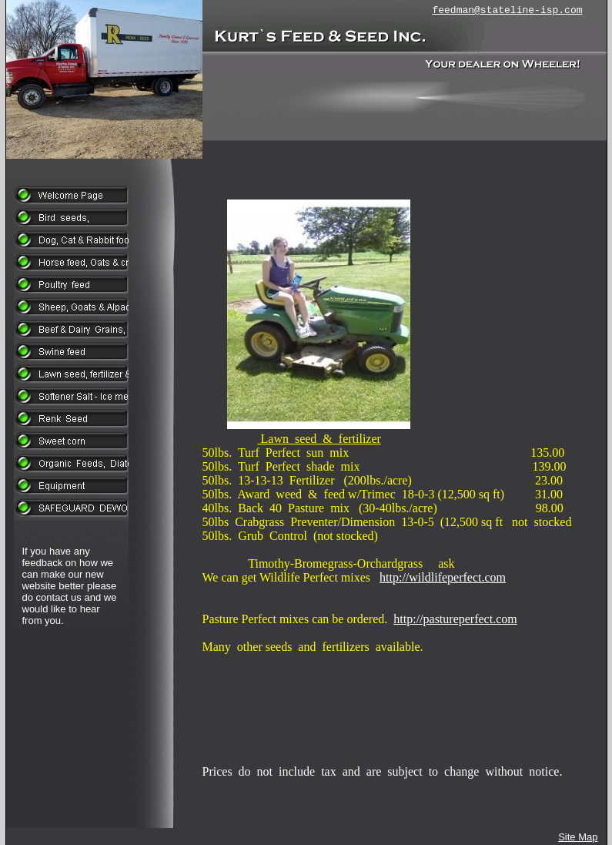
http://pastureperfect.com (455, 618)
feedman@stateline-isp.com (507, 10)
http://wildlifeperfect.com (443, 577)
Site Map (577, 837)
